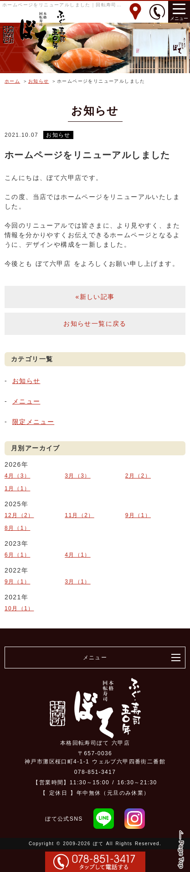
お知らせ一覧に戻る (95, 323)
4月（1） (77, 555)
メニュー (26, 401)
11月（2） (79, 515)
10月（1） (19, 608)
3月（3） (77, 476)
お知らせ (38, 81)
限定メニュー (33, 421)
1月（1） (17, 488)
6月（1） (17, 555)
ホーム (12, 81)
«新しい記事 (94, 296)
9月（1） (138, 515)
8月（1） (17, 528)
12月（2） (19, 515)
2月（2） (138, 476)
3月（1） (77, 581)
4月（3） (17, 476)
